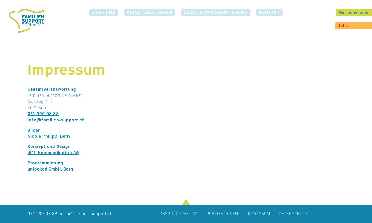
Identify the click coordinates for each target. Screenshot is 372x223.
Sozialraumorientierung (215, 12)
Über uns (104, 12)
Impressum (258, 213)
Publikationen (222, 213)
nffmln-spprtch (86, 213)
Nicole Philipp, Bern (49, 136)
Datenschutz (293, 213)
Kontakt (269, 12)
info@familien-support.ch (56, 120)
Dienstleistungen (149, 12)
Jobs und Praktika (178, 213)
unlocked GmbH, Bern (50, 169)
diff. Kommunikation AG (53, 152)
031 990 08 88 (43, 113)
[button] (186, 202)
